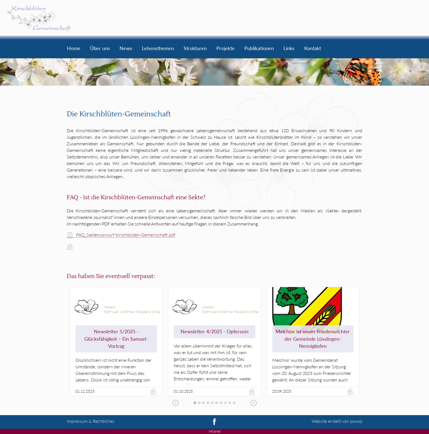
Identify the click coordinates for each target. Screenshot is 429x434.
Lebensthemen (158, 48)
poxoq (356, 421)
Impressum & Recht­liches (90, 421)
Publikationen (259, 48)
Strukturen (195, 48)
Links (288, 48)
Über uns (100, 48)
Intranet (215, 431)
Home (73, 48)
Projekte (225, 48)
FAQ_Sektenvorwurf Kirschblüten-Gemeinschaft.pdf (121, 235)
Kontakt (312, 48)
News (126, 48)
